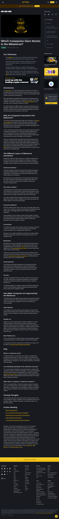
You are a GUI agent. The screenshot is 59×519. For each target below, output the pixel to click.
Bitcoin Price (38, 486)
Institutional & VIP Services (41, 472)
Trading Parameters (51, 493)
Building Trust (16, 480)
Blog (14, 482)
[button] (56, 2)
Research (26, 488)
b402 (37, 477)
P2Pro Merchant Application (41, 469)
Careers (15, 469)
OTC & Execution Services (52, 472)
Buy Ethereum (38, 502)
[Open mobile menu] (56, 2)
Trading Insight (50, 475)
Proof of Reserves (51, 477)
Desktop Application (17, 489)
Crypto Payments (28, 472)
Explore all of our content (29, 459)
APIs (48, 490)
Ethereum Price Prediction (40, 493)
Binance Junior (27, 474)
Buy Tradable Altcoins (40, 504)
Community (16, 483)
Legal (15, 475)
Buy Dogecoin (38, 501)
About (15, 468)
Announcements (16, 471)
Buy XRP (37, 499)
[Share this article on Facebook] (48, 14)
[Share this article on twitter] (45, 14)
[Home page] (25, 2)
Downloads (15, 488)
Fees (48, 488)
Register (52, 2)
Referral (49, 469)
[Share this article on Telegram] (52, 14)
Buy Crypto (27, 469)
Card (26, 475)
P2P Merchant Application (40, 468)
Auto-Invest (27, 482)
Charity (26, 489)
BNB (48, 471)
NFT (25, 485)
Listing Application (39, 471)
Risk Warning (16, 485)
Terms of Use (38, 513)
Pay (25, 471)
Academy (26, 477)
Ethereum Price (39, 487)
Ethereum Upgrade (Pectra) (41, 494)
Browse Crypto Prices (40, 484)
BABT (26, 486)
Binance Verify (50, 491)
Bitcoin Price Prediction (40, 491)
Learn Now (37, 6)
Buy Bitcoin (38, 496)
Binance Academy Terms (49, 513)
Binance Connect (39, 475)
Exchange (26, 468)
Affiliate (49, 468)
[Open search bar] (48, 2)
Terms (15, 477)
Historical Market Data (51, 474)
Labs (37, 474)
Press (15, 474)
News (15, 472)
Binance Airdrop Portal (51, 494)
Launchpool (27, 480)
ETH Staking (27, 483)
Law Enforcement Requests (52, 496)
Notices (15, 486)
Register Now (51, 103)
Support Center (50, 484)
